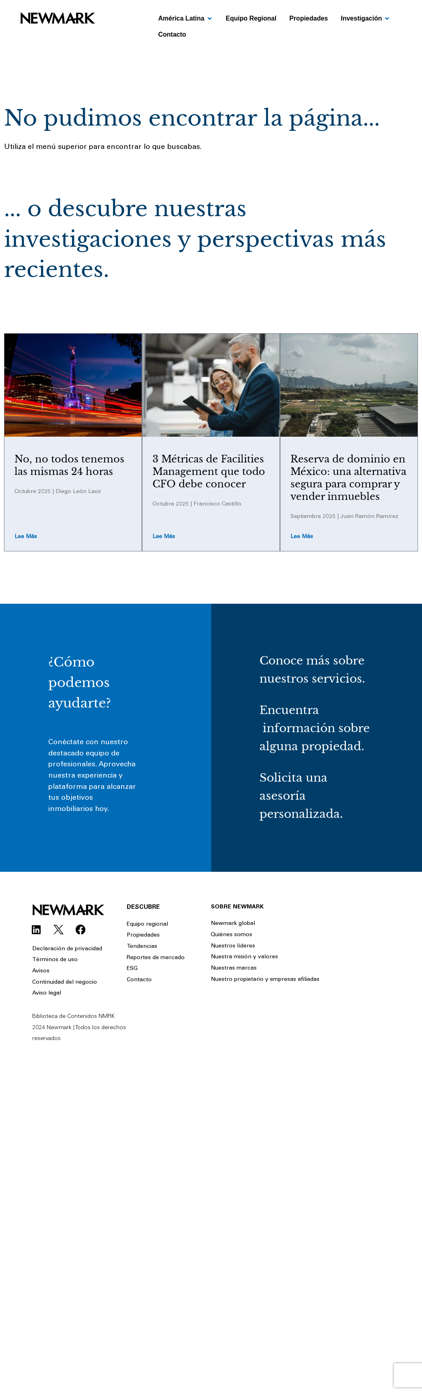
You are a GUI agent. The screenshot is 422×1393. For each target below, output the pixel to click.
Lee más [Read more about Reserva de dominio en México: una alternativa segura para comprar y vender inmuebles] (301, 537)
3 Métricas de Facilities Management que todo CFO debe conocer (208, 471)
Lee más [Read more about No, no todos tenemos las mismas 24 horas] (25, 537)
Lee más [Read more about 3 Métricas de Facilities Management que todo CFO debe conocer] (163, 537)
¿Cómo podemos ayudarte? (79, 682)
